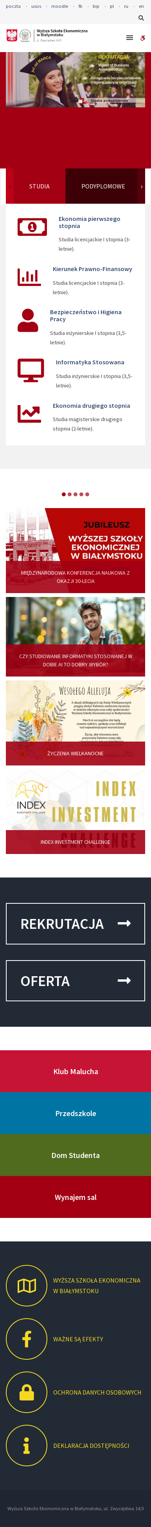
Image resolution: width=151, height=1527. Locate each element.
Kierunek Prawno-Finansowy (92, 269)
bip (96, 6)
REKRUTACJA (75, 923)
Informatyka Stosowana (90, 362)
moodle (59, 6)
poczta (13, 6)
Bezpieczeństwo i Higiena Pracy (86, 315)
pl (112, 6)
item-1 (70, 494)
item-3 (81, 494)
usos (36, 6)
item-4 (87, 494)
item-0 (64, 494)
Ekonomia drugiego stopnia (91, 405)
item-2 (75, 494)
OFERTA (75, 981)
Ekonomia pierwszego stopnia (89, 222)
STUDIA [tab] (39, 186)
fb (81, 6)
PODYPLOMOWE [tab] (103, 186)
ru (126, 6)
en (141, 6)
